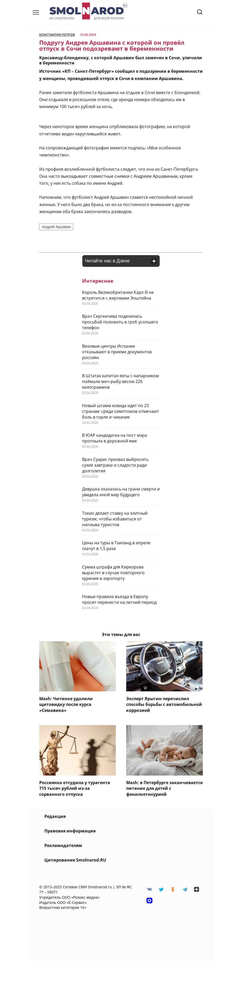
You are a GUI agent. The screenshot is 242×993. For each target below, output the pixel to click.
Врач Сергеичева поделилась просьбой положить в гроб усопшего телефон (120, 321)
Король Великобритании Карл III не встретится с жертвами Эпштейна (118, 295)
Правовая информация (70, 831)
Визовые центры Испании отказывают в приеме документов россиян (117, 351)
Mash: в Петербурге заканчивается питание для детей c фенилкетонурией (164, 788)
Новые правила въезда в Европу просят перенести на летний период (119, 599)
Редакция (55, 816)
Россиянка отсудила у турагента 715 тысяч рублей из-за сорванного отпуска (74, 788)
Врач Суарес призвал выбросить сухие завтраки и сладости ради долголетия (115, 465)
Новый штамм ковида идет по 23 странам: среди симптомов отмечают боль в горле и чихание (120, 411)
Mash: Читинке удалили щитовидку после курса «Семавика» (66, 704)
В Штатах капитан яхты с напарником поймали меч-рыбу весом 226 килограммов (120, 381)
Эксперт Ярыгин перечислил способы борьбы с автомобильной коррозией (164, 704)
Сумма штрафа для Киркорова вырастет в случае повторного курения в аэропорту (113, 572)
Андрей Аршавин (56, 227)
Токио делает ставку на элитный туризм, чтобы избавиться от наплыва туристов (114, 518)
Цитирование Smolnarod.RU (75, 860)
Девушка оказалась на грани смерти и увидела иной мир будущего (121, 492)
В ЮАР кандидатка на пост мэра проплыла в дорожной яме (114, 438)
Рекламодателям (63, 845)
